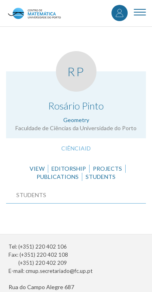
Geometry (76, 119)
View (37, 168)
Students (101, 176)
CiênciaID (76, 148)
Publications (57, 176)
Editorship (68, 168)
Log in (119, 13)
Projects (107, 168)
